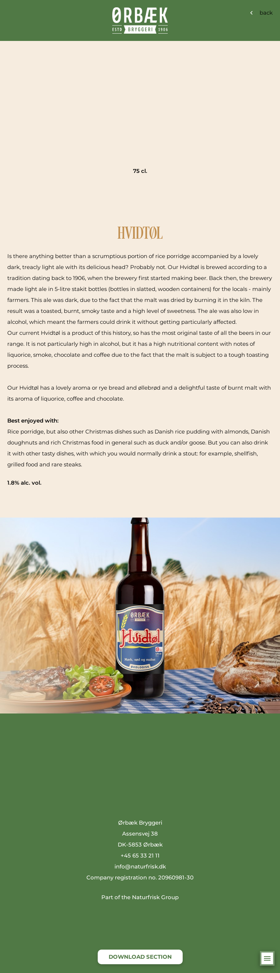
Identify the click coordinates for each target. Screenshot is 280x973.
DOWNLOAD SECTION (140, 956)
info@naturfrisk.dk (140, 866)
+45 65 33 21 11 (140, 855)
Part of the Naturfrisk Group (140, 897)
